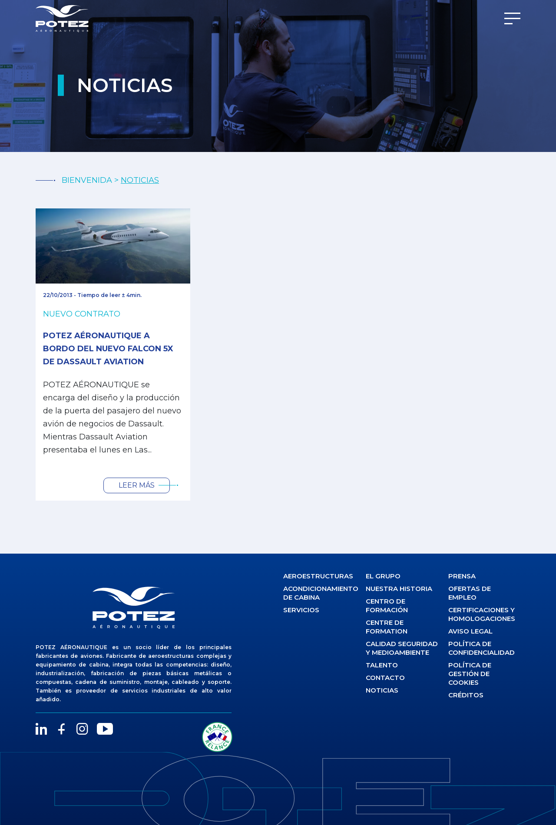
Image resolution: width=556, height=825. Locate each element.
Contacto (385, 677)
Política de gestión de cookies (469, 673)
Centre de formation (386, 626)
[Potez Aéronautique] (62, 18)
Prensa (462, 576)
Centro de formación (387, 605)
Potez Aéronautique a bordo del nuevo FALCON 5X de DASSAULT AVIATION (108, 348)
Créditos (465, 695)
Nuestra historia (399, 588)
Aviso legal (470, 631)
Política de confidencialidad (481, 648)
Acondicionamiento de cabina (319, 592)
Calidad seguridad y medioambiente (402, 648)
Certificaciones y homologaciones (481, 614)
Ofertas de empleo (469, 592)
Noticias (382, 690)
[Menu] (512, 18)
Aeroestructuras (318, 576)
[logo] (134, 607)
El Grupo (383, 576)
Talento (382, 665)
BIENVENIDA (87, 180)
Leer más (137, 485)
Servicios (301, 610)
